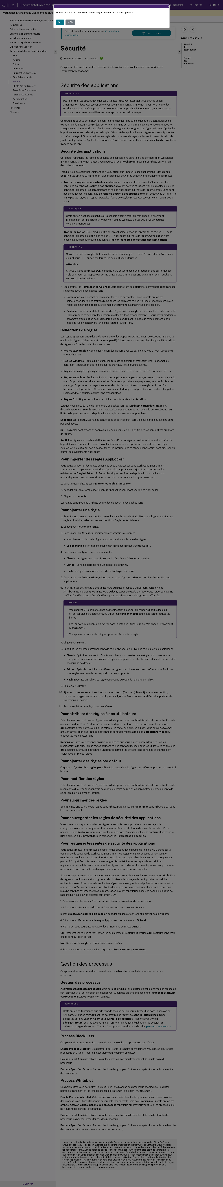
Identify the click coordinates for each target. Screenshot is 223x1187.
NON (70, 22)
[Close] (168, 6)
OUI (60, 22)
